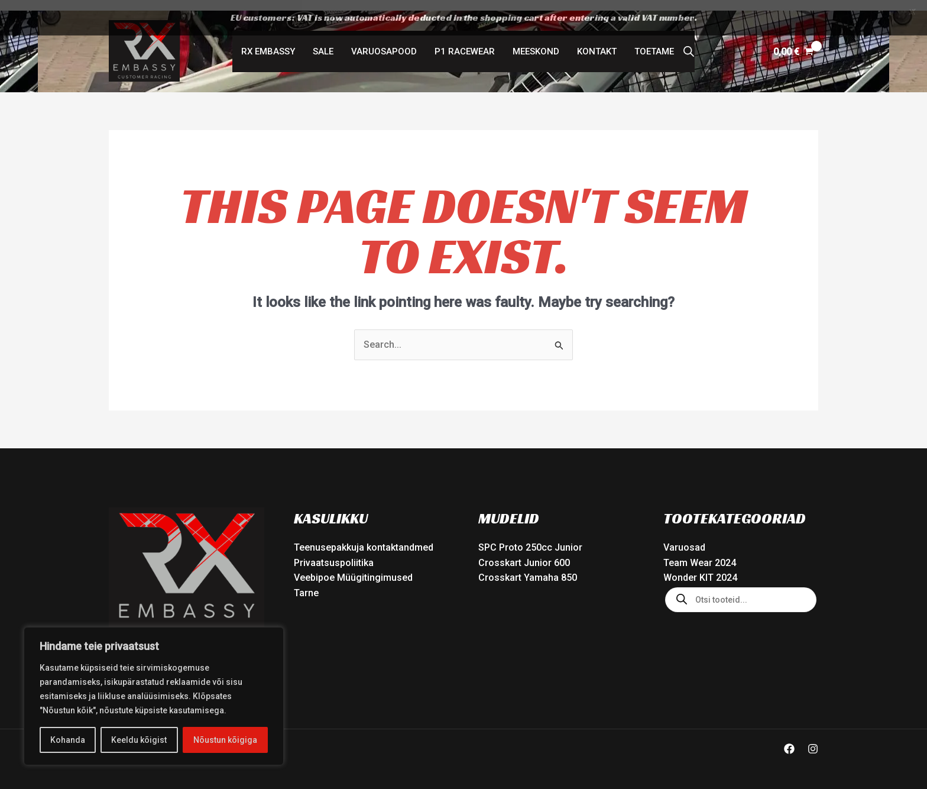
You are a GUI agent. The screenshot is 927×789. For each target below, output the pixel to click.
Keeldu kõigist (139, 740)
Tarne (306, 582)
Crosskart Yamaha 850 (527, 567)
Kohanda (67, 740)
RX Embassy (268, 41)
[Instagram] (813, 738)
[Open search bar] (689, 41)
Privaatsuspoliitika (334, 552)
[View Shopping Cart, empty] (793, 41)
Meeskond (536, 41)
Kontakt (597, 41)
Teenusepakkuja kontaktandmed (363, 537)
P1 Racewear (465, 41)
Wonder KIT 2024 (700, 567)
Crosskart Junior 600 (524, 552)
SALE (323, 41)
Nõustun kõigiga (225, 740)
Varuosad (684, 537)
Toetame (654, 41)
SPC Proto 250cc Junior (530, 537)
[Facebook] (789, 738)
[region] (154, 696)
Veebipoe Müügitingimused (353, 567)
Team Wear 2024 (699, 552)
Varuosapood (384, 41)
